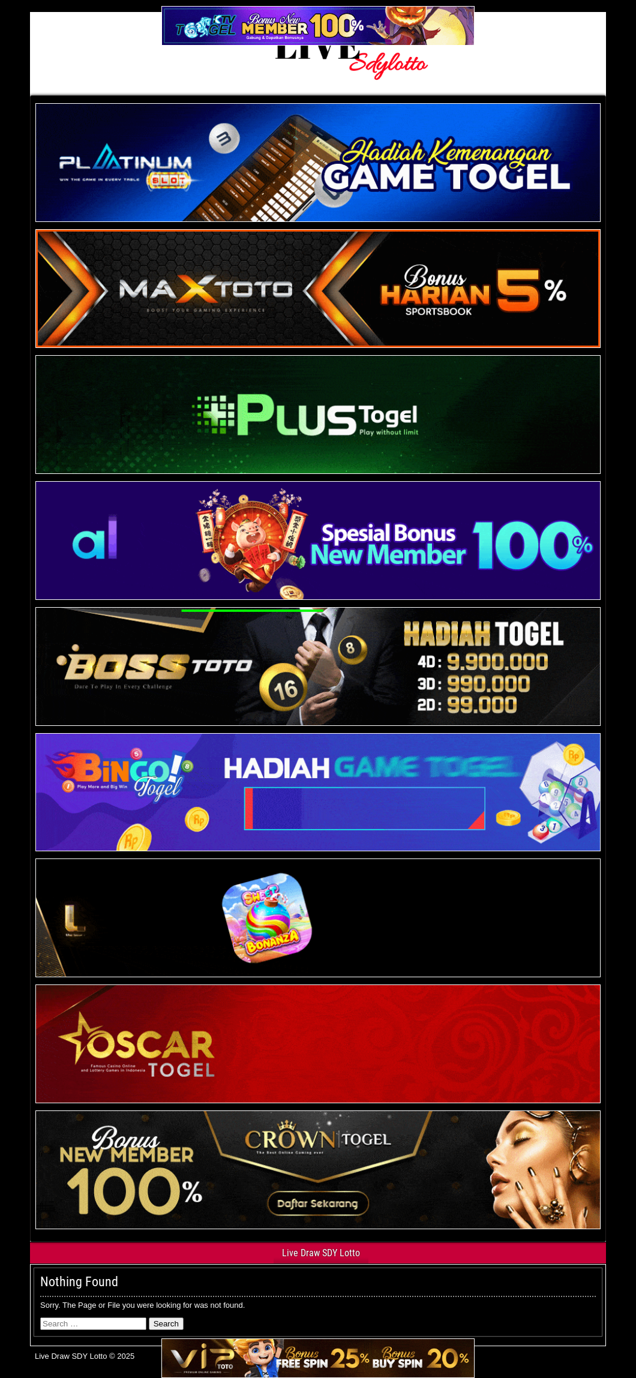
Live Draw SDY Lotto (321, 1253)
